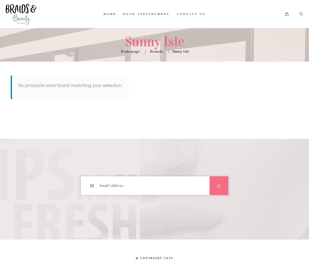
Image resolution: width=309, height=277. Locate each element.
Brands (157, 51)
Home (110, 14)
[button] (287, 14)
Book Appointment (146, 14)
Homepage (130, 51)
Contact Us (191, 14)
